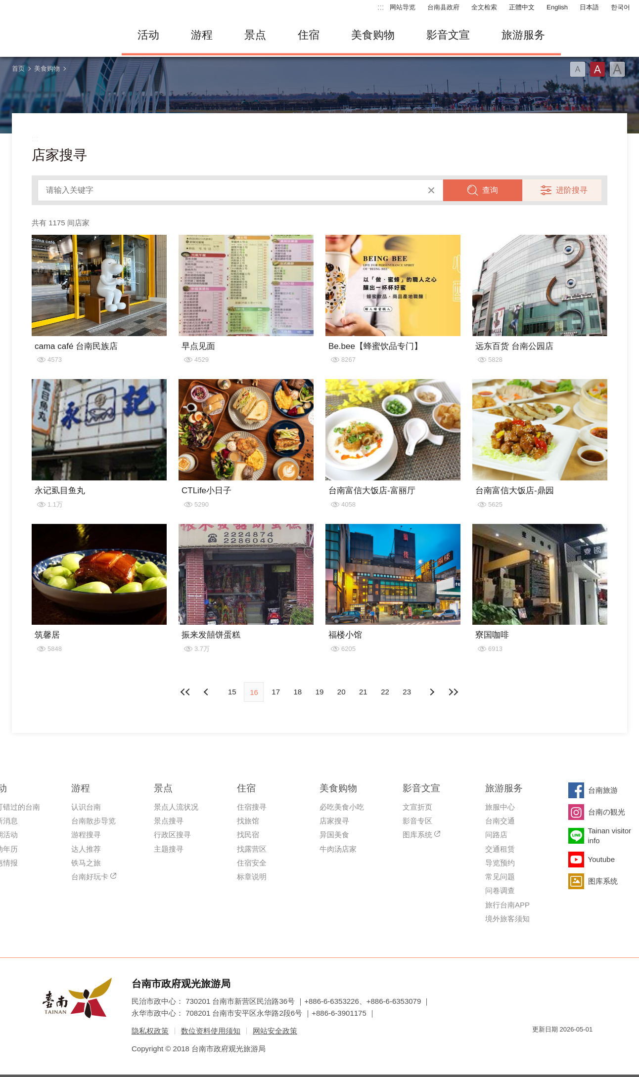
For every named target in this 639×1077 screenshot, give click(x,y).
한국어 (620, 7)
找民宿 (248, 834)
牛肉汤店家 (338, 849)
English (557, 7)
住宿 (309, 35)
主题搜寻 (168, 849)
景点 (255, 35)
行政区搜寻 (172, 834)
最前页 (185, 692)
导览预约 (500, 863)
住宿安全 (252, 863)
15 (232, 692)
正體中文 (522, 7)
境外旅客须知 (507, 918)
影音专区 (417, 821)
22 (385, 692)
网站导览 (402, 7)
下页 (207, 692)
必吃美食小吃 (342, 807)
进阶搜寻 (572, 190)
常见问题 (500, 876)
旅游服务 (523, 35)
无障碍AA (574, 1047)
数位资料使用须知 (210, 1031)
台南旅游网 (57, 35)
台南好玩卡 (89, 876)
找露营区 (252, 849)
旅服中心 (500, 807)
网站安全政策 (275, 1031)
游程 (202, 35)
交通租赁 (500, 849)
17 (276, 692)
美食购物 (373, 35)
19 (320, 692)
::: (380, 7)
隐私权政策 (150, 1031)
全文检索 (484, 7)
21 (363, 692)
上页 (432, 692)
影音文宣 (448, 35)
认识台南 (86, 807)
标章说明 (252, 876)
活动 (148, 35)
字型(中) (597, 69)
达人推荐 (86, 849)
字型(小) (577, 69)
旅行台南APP (507, 905)
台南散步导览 (93, 821)
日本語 (589, 7)
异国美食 (334, 834)
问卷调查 (500, 890)
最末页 (453, 692)
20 (341, 692)
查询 (490, 190)
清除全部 (431, 190)
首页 (18, 68)
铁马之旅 (86, 863)
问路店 (496, 834)
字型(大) (617, 69)
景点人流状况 (176, 807)
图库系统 (417, 834)
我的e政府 (539, 1047)
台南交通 (500, 821)
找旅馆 (248, 821)
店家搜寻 (334, 821)
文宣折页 (417, 807)
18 (297, 692)
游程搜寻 (86, 834)
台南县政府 (443, 7)
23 (407, 692)
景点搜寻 (168, 821)
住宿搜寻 (252, 807)
